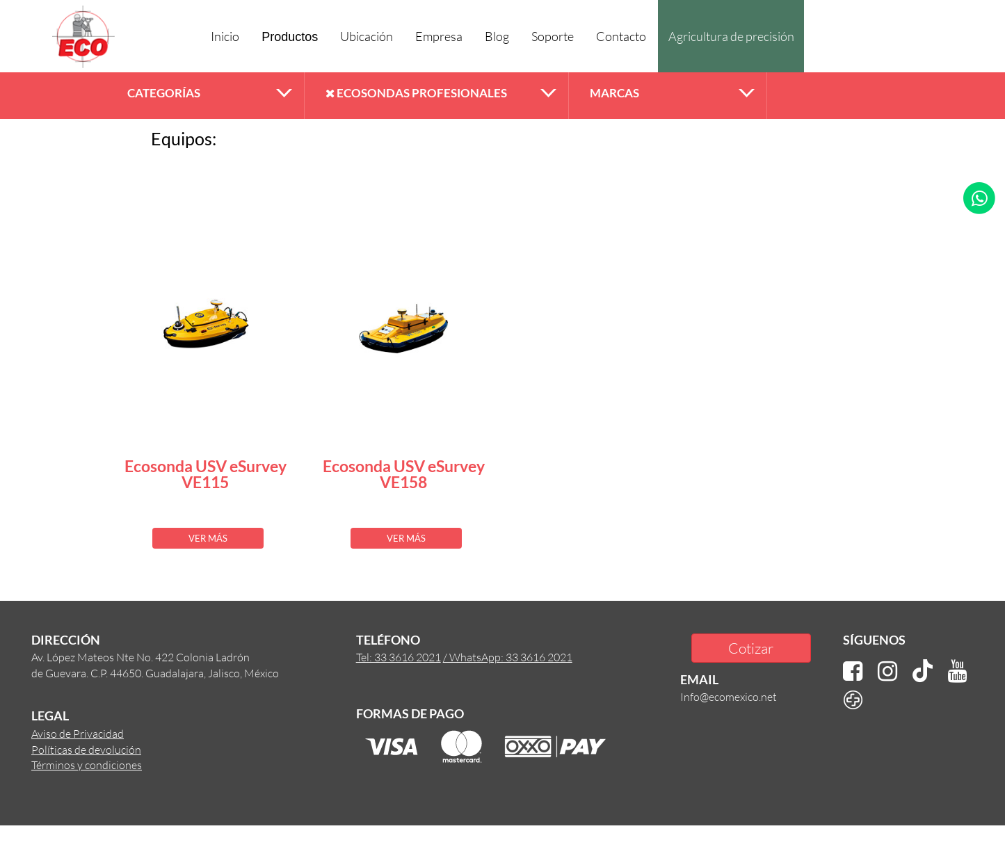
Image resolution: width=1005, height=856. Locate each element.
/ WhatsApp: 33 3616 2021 (507, 656)
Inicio (225, 36)
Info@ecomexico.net (728, 696)
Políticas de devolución (86, 749)
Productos (290, 37)
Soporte (552, 36)
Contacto (621, 36)
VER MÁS (207, 538)
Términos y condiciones (86, 764)
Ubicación (366, 36)
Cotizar (750, 647)
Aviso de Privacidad (77, 733)
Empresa (439, 36)
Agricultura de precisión (731, 36)
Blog (497, 36)
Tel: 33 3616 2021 (398, 656)
